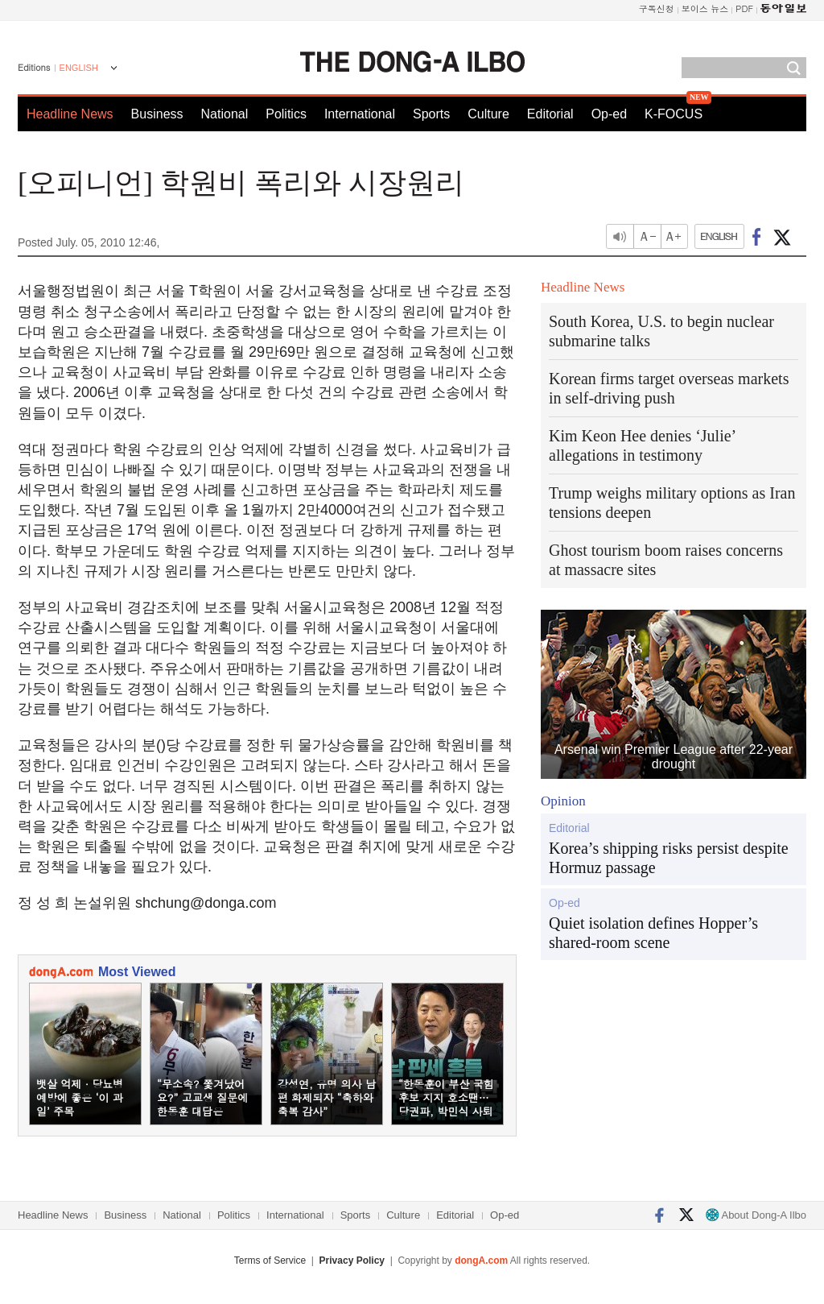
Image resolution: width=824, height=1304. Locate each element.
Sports (431, 114)
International (359, 114)
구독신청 (656, 8)
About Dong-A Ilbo (756, 1215)
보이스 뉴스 (705, 8)
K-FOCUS (673, 114)
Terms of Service (270, 1260)
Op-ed (609, 114)
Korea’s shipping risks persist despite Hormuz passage (669, 857)
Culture (488, 114)
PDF (744, 8)
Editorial (550, 114)
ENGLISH (79, 67)
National (225, 114)
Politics (286, 114)
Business (157, 114)
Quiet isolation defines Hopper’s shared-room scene (653, 932)
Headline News (70, 114)
